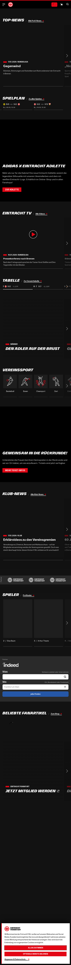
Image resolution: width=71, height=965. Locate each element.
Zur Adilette (12, 189)
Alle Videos (40, 214)
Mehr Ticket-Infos (15, 470)
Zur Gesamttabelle (31, 281)
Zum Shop (55, 714)
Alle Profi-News (34, 21)
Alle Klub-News (37, 494)
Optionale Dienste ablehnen (35, 954)
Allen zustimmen (35, 948)
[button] (61, 4)
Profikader (27, 595)
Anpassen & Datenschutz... (15, 959)
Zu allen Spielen (35, 99)
